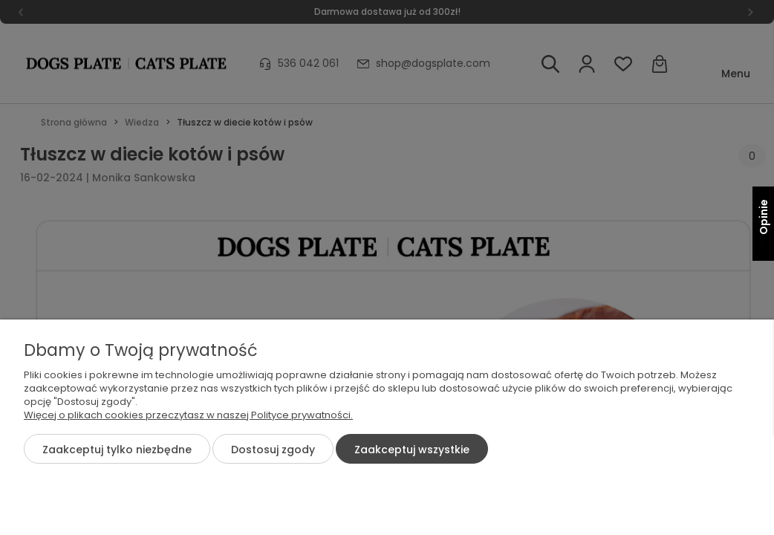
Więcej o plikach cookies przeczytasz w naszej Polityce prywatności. (188, 415)
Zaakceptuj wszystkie (411, 449)
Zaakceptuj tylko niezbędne (117, 449)
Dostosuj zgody (273, 449)
